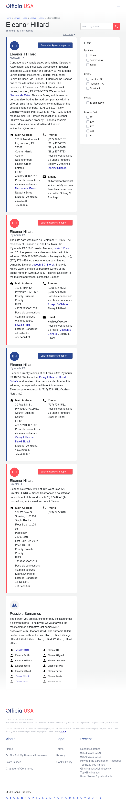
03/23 (83, 752)
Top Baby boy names (92, 764)
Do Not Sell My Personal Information (27, 755)
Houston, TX (96, 79)
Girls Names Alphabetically (95, 768)
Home (9, 749)
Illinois (93, 55)
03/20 (83, 756)
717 (92, 126)
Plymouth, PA (97, 83)
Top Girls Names (90, 772)
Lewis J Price (61, 248)
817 (92, 135)
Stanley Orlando (57, 168)
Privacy (60, 755)
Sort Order (68, 34)
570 (92, 121)
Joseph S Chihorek (43, 264)
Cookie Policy (64, 762)
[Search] (96, 26)
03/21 (98, 752)
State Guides (13, 762)
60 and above (97, 102)
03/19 (90, 756)
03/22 (90, 752)
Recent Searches (90, 749)
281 (92, 117)
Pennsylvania (97, 60)
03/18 (98, 756)
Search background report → (55, 45)
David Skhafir (23, 441)
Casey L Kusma (48, 377)
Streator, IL (95, 88)
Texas (93, 64)
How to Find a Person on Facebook (100, 760)
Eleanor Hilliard (19, 650)
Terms (60, 749)
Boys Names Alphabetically (96, 776)
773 (92, 130)
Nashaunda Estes (20, 95)
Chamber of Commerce (19, 768)
